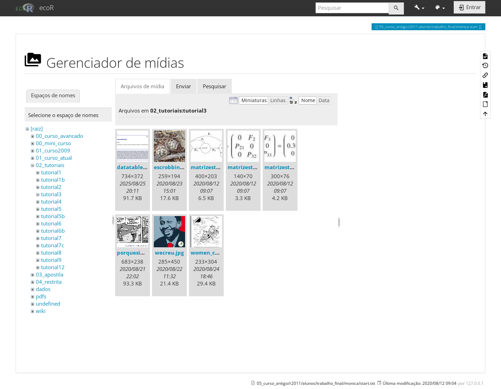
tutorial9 (51, 259)
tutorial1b (53, 179)
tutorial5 (51, 208)
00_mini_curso (53, 143)
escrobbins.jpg (173, 167)
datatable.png (135, 167)
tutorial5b (53, 216)
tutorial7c (52, 245)
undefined (48, 303)
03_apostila (49, 274)
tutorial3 (51, 194)
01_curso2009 (53, 150)
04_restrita (49, 281)
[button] (419, 8)
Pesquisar (214, 86)
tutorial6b (53, 230)
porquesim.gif (135, 252)
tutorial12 (53, 267)
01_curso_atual (54, 157)
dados (43, 288)
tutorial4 (51, 201)
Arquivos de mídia (142, 86)
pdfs (41, 296)
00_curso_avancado (59, 135)
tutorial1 (51, 172)
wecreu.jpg (169, 252)
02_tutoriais (50, 165)
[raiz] (37, 128)
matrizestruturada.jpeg (222, 167)
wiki (41, 310)
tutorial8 (51, 252)
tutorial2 (51, 186)
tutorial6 (51, 223)
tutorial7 (51, 237)
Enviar (183, 86)
